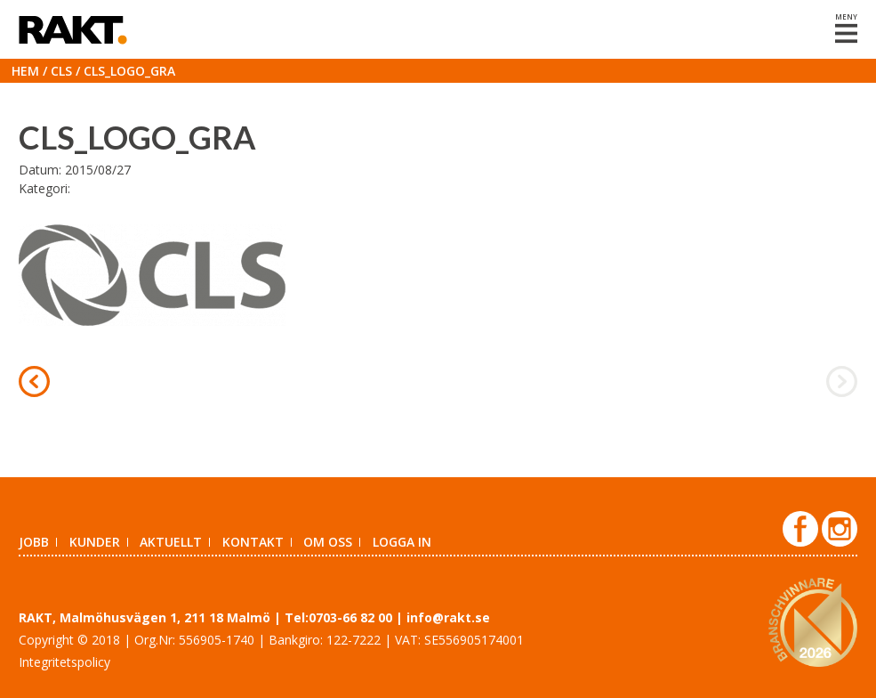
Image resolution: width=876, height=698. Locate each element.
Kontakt (253, 541)
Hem (25, 70)
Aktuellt (171, 541)
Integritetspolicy (64, 661)
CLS (61, 70)
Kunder (94, 541)
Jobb (34, 541)
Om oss (327, 541)
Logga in (402, 541)
